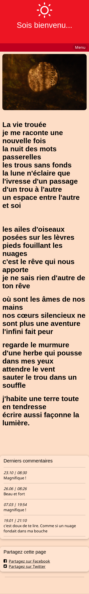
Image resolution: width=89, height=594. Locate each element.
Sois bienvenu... (44, 25)
